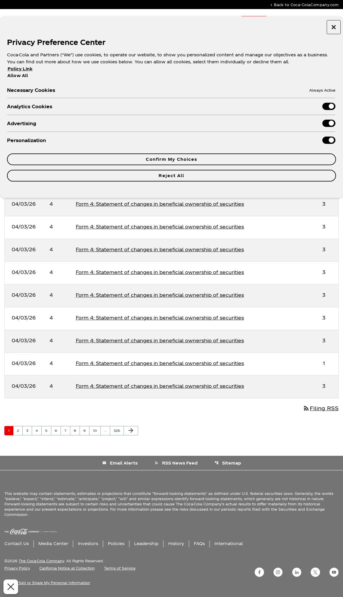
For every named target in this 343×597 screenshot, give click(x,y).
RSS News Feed (176, 462)
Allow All (17, 75)
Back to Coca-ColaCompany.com (304, 4)
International (228, 543)
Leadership (146, 543)
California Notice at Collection (67, 568)
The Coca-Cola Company (41, 561)
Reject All (171, 175)
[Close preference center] (333, 27)
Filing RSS (321, 408)
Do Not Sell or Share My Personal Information (47, 583)
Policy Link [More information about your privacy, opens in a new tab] (20, 68)
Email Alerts (120, 462)
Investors (88, 543)
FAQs (199, 543)
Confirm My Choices (171, 159)
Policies (116, 543)
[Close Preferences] (9, 586)
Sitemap (227, 462)
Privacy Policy (17, 568)
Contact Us (16, 543)
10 (97, 430)
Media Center (53, 543)
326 (117, 430)
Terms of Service (120, 568)
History (176, 543)
